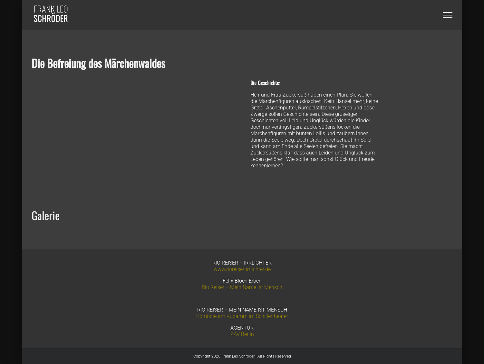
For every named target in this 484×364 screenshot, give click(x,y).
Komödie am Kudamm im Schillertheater (242, 316)
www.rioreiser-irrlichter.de (242, 269)
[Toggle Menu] (447, 15)
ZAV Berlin (242, 334)
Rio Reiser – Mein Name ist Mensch (242, 287)
